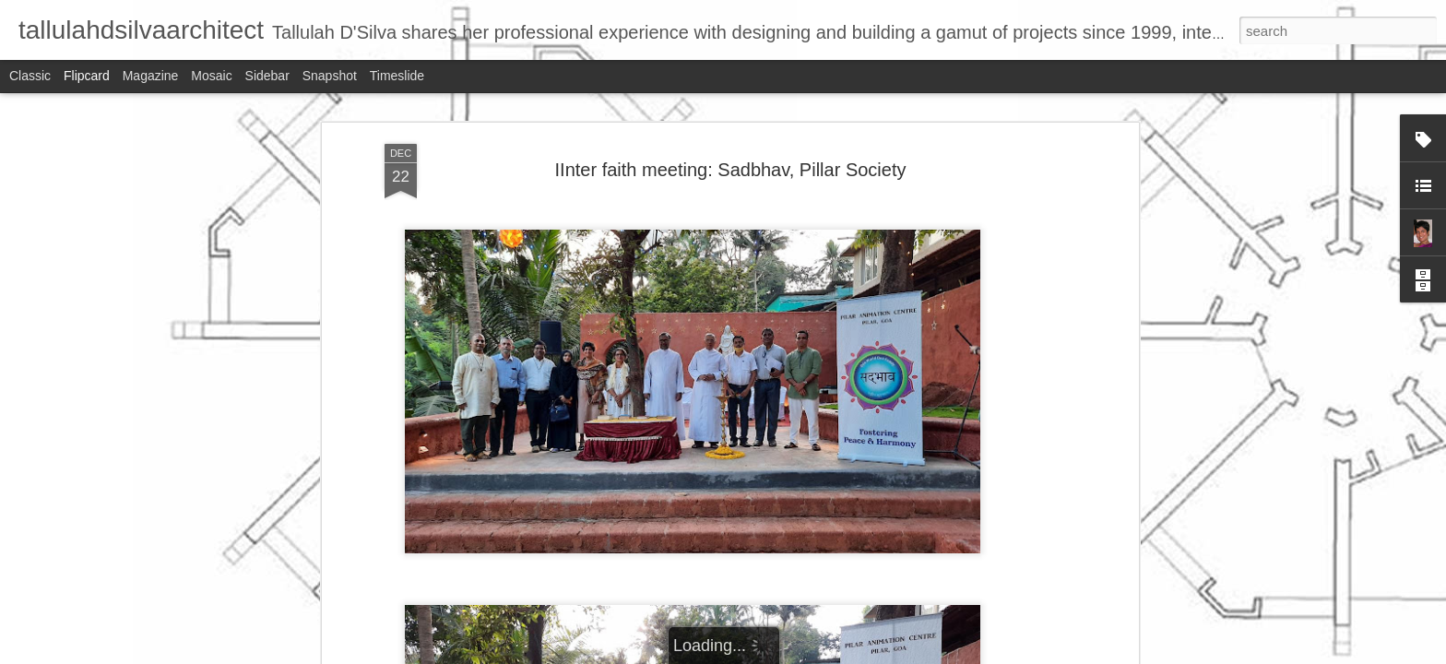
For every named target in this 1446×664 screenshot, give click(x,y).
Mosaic (211, 75)
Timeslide (397, 75)
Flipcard (87, 75)
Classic (30, 75)
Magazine (151, 75)
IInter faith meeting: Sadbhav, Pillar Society (731, 162)
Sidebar (267, 75)
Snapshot (329, 75)
